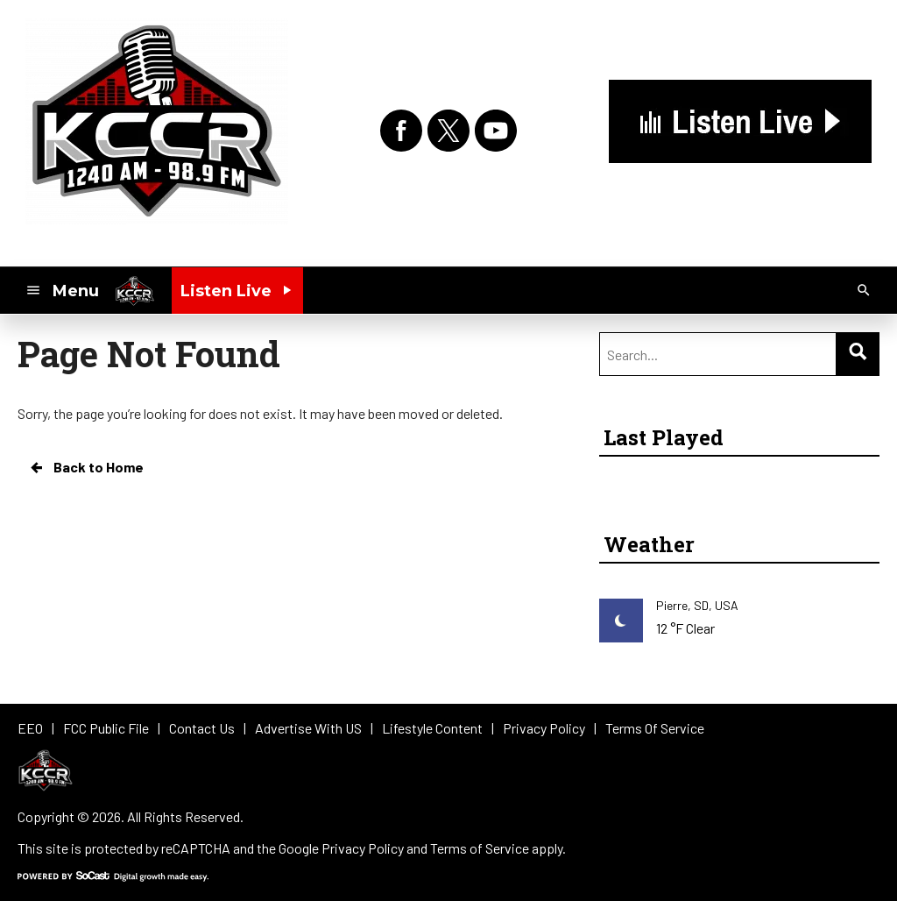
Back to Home (86, 467)
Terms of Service (479, 848)
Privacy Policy (362, 848)
